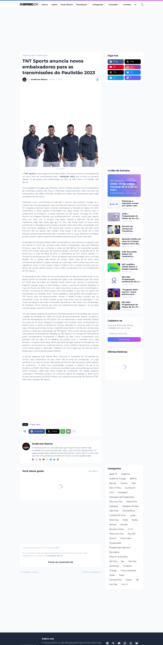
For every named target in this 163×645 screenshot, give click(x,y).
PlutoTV (112, 538)
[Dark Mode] (136, 4)
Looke (132, 515)
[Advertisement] (81, 30)
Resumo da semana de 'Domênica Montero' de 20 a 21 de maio (130, 228)
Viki (137, 580)
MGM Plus (114, 520)
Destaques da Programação (121, 497)
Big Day (112, 483)
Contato (127, 4)
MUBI (125, 520)
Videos (129, 580)
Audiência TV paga (117, 478)
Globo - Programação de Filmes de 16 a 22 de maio (130, 216)
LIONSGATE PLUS (117, 515)
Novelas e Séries (116, 529)
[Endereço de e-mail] (124, 333)
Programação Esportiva (119, 547)
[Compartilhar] (96, 79)
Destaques (81, 4)
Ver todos (93, 471)
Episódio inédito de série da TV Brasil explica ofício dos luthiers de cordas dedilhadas (131, 241)
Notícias (112, 524)
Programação (42, 55)
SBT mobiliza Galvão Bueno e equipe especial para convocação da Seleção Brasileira (130, 266)
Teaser (112, 575)
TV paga (113, 570)
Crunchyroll (130, 488)
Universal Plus (115, 580)
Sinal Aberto (67, 4)
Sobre (54, 4)
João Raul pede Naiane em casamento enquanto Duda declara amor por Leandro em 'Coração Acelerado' (130, 254)
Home (45, 4)
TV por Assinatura (128, 570)
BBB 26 (133, 478)
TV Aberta (127, 566)
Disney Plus (131, 501)
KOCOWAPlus (129, 511)
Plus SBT (132, 534)
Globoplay (113, 506)
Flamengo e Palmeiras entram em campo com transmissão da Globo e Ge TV (130, 203)
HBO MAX (113, 511)
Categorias (97, 4)
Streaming (114, 566)
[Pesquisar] (141, 4)
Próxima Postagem (91, 572)
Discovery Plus (115, 501)
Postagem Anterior (30, 572)
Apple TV (113, 474)
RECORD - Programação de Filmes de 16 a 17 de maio (130, 304)
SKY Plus (113, 561)
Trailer (121, 575)
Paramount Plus (116, 534)
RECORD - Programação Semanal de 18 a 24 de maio (131, 279)
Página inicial (28, 55)
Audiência (125, 474)
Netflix (135, 520)
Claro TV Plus (115, 488)
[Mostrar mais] (74, 431)
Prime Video (125, 538)
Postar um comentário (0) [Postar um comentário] (60, 562)
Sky (122, 561)
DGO (111, 492)
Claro (133, 483)
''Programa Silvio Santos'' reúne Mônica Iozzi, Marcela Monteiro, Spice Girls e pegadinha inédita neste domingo (131, 292)
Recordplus (114, 552)
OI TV (130, 529)
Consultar (113, 4)
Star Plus (132, 561)
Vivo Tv (124, 584)
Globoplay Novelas (130, 506)
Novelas (124, 524)
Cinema (123, 483)
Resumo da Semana (118, 557)
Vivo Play (113, 584)
